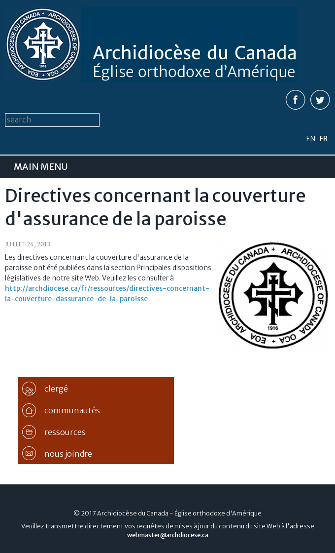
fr (324, 138)
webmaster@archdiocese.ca (167, 535)
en (310, 138)
